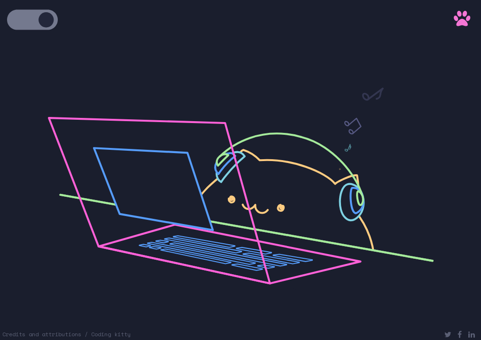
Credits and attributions (41, 334)
